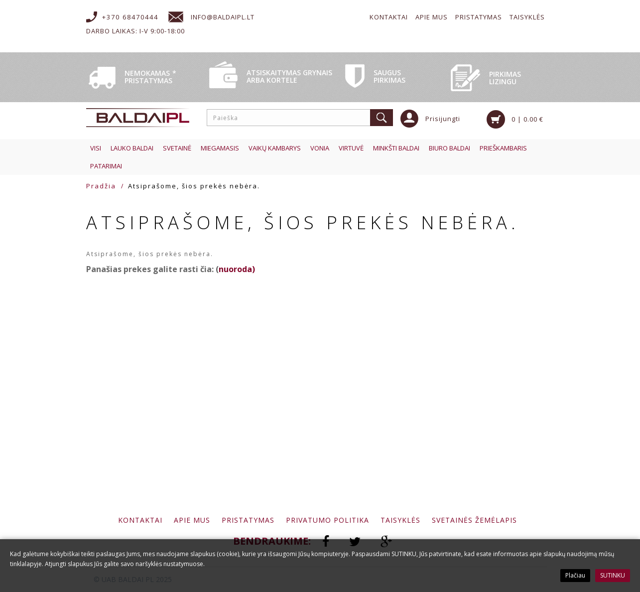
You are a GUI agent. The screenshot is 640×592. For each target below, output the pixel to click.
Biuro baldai (449, 148)
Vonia (319, 148)
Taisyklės (527, 16)
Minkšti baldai (396, 148)
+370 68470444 (130, 16)
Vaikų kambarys (275, 148)
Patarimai (106, 165)
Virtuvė (351, 148)
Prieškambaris (503, 148)
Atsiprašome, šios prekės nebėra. (194, 185)
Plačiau (575, 575)
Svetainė (177, 148)
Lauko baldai (132, 148)
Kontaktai (389, 16)
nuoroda (235, 269)
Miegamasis (220, 148)
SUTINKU (612, 575)
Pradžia (101, 185)
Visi (95, 148)
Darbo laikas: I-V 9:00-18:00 (135, 30)
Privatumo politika (327, 520)
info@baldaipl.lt (223, 16)
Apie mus (431, 16)
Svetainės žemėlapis (474, 520)
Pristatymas (478, 16)
